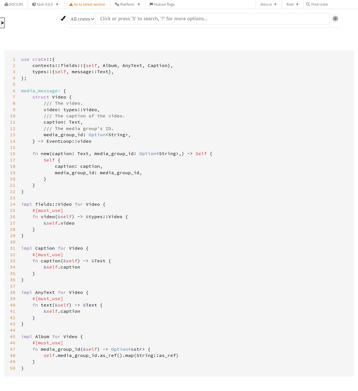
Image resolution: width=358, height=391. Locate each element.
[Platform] (127, 4)
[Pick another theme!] (63, 18)
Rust (290, 4)
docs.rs (266, 4)
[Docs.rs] (14, 4)
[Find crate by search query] (334, 4)
